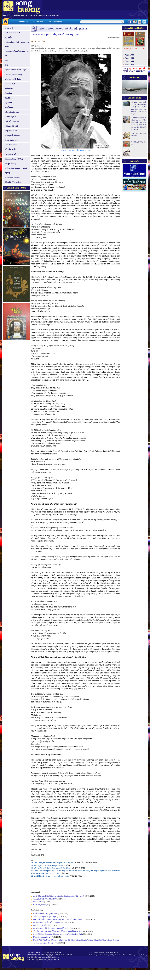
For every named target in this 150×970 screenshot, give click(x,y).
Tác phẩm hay (10, 163)
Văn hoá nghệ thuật (13, 79)
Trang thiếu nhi (11, 140)
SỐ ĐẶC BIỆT (10, 149)
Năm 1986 (129, 64)
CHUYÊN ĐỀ (10, 154)
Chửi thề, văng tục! (41, 905)
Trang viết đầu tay (12, 135)
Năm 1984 (129, 58)
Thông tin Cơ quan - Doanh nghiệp (16, 170)
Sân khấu (8, 98)
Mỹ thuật (8, 102)
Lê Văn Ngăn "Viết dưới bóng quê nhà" (47, 865)
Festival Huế (10, 84)
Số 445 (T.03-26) (140, 49)
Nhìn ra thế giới (11, 126)
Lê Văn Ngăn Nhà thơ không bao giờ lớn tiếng (50, 868)
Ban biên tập (23, 22)
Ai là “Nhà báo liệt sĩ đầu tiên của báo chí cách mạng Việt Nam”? (58, 896)
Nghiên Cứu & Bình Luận (15, 70)
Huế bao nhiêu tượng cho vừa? (45, 913)
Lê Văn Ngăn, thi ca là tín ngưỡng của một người (52, 863)
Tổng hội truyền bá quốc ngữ (45, 916)
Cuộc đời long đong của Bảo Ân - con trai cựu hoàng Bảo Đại (57, 934)
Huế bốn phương (12, 121)
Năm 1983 (129, 55)
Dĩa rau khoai (38, 902)
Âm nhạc (8, 93)
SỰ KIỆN (8, 37)
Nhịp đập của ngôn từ (41, 937)
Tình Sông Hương (12, 177)
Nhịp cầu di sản (11, 131)
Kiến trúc (9, 88)
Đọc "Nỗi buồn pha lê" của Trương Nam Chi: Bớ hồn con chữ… (58, 919)
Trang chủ (9, 28)
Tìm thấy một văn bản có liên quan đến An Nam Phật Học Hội (57, 931)
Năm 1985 (129, 61)
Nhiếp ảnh (9, 107)
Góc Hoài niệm (11, 145)
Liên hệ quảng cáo (55, 22)
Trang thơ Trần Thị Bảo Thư (44, 899)
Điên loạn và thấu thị (41, 925)
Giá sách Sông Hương (14, 159)
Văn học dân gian (12, 112)
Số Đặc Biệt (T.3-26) (128, 49)
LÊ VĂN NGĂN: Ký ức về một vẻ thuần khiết (50, 876)
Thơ (6, 65)
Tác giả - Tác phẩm (13, 182)
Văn (6, 60)
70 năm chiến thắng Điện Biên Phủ (17, 53)
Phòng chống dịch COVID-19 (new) (17, 44)
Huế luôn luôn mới (12, 33)
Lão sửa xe (134, 150)
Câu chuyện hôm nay (13, 74)
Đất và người (10, 117)
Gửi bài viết (38, 22)
